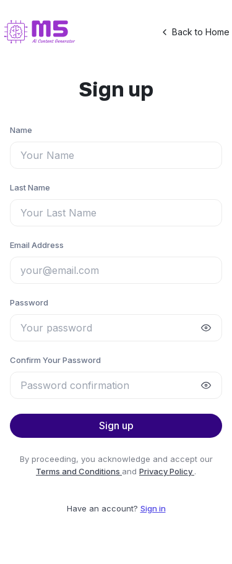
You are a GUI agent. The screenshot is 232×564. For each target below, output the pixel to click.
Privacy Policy (166, 471)
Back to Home (195, 32)
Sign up (116, 425)
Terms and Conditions (79, 471)
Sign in (153, 508)
